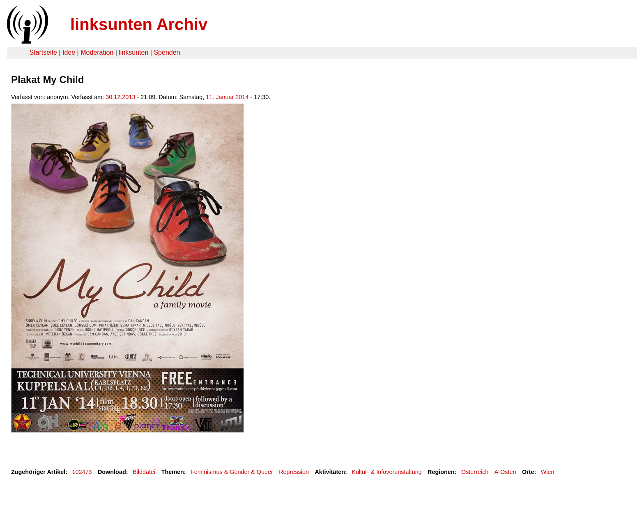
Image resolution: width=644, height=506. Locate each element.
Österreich (474, 472)
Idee (68, 52)
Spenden (167, 52)
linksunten (133, 52)
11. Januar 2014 (227, 97)
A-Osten (505, 472)
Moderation (96, 52)
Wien (547, 472)
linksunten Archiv (138, 24)
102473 (82, 472)
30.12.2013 (120, 97)
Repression (294, 472)
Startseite (43, 52)
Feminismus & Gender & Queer (232, 472)
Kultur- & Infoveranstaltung (386, 472)
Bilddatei (144, 472)
